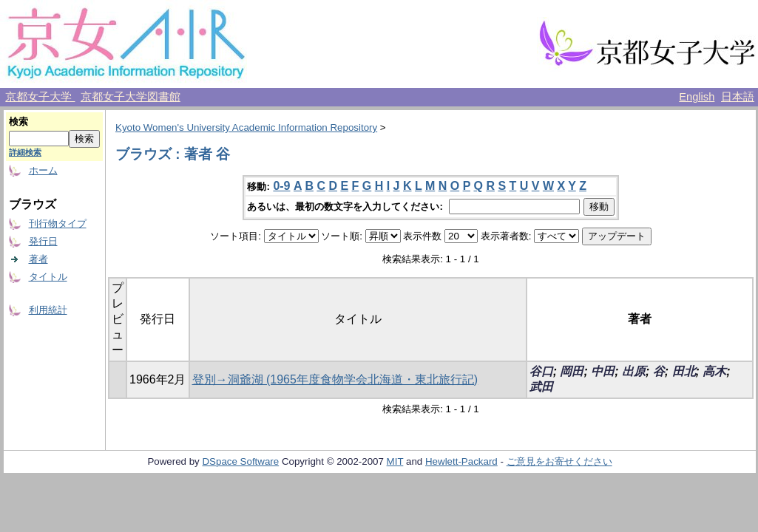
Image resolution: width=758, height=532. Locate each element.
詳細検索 (25, 152)
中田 (603, 371)
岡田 (571, 371)
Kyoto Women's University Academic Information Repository (246, 127)
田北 (684, 371)
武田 (541, 387)
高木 (714, 371)
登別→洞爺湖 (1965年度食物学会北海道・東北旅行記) (335, 379)
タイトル (48, 276)
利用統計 (48, 310)
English (696, 97)
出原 (634, 371)
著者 (38, 259)
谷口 (541, 371)
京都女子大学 (40, 97)
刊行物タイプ (58, 223)
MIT (395, 461)
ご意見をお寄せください (559, 461)
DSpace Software (240, 461)
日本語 (737, 97)
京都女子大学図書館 (130, 97)
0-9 (281, 186)
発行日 (43, 241)
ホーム (43, 170)
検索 (18, 121)
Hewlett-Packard (461, 461)
